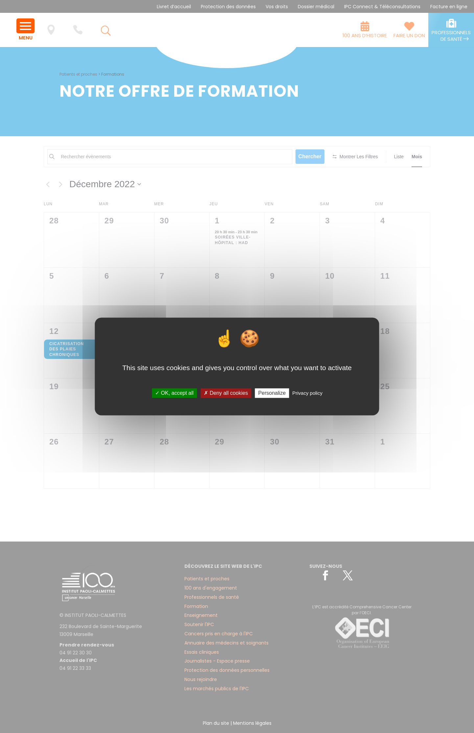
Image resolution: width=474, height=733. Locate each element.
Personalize (272, 393)
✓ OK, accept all (174, 393)
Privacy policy (307, 393)
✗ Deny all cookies (226, 393)
